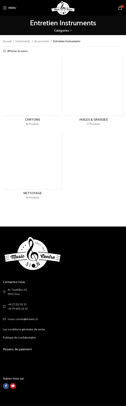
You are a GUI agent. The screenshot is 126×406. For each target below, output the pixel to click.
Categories (61, 30)
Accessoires (41, 41)
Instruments (23, 41)
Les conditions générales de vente (24, 329)
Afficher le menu (17, 51)
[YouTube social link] (13, 386)
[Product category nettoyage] (32, 166)
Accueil (7, 41)
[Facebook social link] (6, 386)
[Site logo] (63, 7)
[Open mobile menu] (9, 8)
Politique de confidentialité (19, 337)
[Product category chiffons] (32, 92)
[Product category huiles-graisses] (93, 92)
